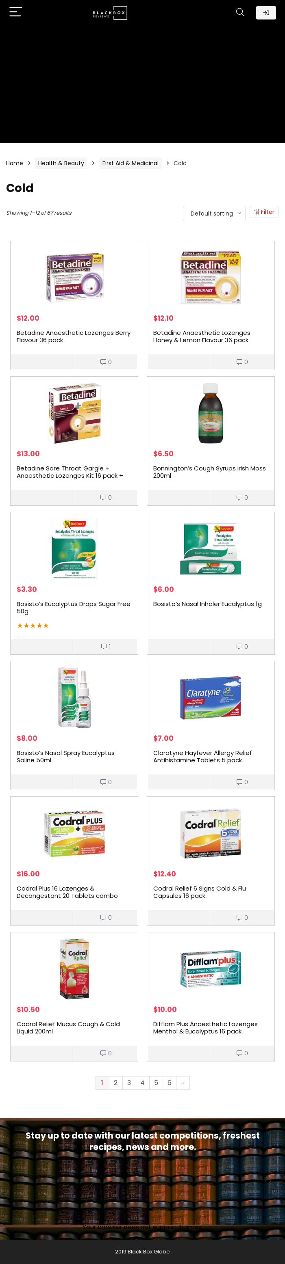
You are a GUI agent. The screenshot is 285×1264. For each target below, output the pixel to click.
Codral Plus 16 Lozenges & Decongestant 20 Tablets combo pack (67, 895)
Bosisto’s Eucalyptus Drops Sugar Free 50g (74, 607)
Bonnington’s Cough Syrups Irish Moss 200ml (209, 472)
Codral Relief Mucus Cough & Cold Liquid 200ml (68, 1027)
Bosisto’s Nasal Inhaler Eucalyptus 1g (207, 604)
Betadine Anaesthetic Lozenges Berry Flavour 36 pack (74, 336)
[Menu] (16, 13)
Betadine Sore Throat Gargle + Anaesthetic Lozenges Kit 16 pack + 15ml (70, 475)
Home (14, 163)
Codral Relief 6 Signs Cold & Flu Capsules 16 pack (199, 892)
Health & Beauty (61, 163)
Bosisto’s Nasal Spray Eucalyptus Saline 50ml (66, 756)
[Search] (240, 13)
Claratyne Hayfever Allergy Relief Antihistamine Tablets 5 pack (202, 756)
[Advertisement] (142, 86)
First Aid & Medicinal (130, 163)
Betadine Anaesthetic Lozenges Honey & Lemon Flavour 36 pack (201, 336)
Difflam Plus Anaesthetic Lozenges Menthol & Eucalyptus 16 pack (205, 1027)
